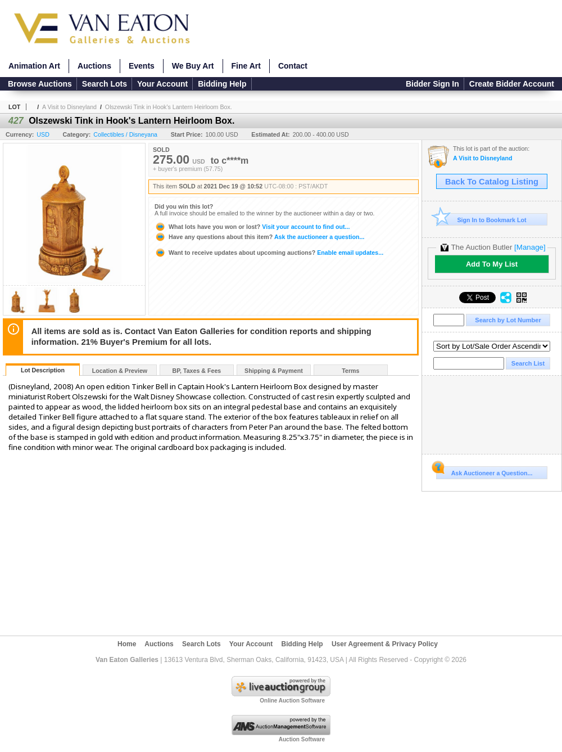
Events (142, 65)
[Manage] (529, 247)
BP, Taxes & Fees (197, 370)
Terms (350, 370)
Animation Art (34, 65)
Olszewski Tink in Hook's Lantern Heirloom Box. (168, 106)
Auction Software (302, 739)
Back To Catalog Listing (491, 181)
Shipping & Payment (273, 370)
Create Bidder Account (511, 83)
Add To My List (492, 264)
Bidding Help (222, 83)
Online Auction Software (292, 700)
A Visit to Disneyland (69, 106)
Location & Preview (119, 370)
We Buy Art (193, 65)
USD (43, 134)
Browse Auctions (40, 83)
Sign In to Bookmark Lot (481, 219)
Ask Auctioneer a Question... (484, 471)
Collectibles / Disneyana (125, 134)
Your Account (162, 83)
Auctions (94, 65)
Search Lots (104, 83)
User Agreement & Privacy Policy (385, 644)
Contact (292, 65)
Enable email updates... (269, 252)
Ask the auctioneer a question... (259, 236)
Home (126, 644)
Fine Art (246, 65)
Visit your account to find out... (252, 226)
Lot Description (43, 370)
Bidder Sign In (432, 83)
